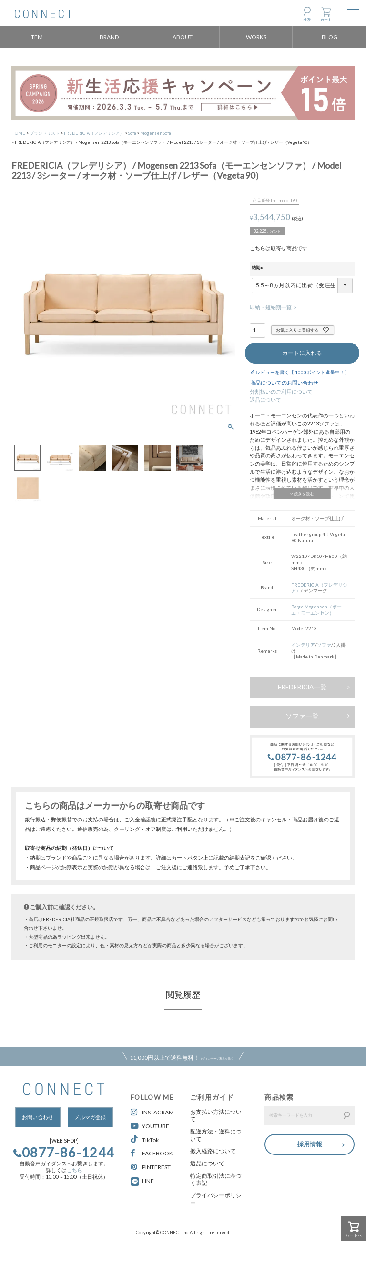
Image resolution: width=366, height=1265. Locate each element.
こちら (74, 1170)
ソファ (324, 645)
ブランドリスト (45, 133)
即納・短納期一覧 (271, 307)
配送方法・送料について (216, 1135)
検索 (307, 19)
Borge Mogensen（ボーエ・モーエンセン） (316, 610)
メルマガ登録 (90, 1117)
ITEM (36, 36)
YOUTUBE (150, 1126)
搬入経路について (213, 1150)
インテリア (303, 645)
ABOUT (183, 36)
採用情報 (309, 1143)
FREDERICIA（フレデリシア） (94, 133)
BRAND (109, 36)
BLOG (329, 36)
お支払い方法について (216, 1115)
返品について (265, 400)
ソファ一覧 (302, 716)
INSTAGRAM (152, 1112)
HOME (18, 133)
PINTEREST (151, 1167)
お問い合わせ (37, 1117)
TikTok (145, 1139)
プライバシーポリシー (216, 1199)
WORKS (256, 36)
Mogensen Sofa (155, 133)
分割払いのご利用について (281, 392)
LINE (148, 1180)
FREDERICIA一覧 (302, 687)
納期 (258, 268)
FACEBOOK (152, 1153)
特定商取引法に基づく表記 (216, 1179)
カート (326, 19)
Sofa (132, 133)
